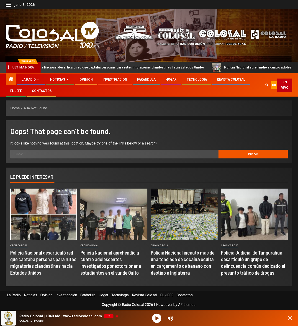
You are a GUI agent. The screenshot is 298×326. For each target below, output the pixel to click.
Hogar (171, 79)
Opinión (86, 79)
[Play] (157, 318)
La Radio (29, 79)
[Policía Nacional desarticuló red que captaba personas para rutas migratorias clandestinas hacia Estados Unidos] (43, 214)
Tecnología (197, 79)
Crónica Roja (19, 245)
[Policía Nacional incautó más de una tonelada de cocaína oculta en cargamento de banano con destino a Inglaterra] (184, 214)
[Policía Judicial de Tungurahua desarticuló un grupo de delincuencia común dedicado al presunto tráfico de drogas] (254, 214)
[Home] (10, 79)
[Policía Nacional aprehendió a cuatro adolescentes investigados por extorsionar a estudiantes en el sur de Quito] (113, 214)
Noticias (57, 79)
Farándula (146, 79)
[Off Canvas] (8, 5)
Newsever (164, 304)
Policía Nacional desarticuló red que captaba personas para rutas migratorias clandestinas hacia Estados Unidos (117, 67)
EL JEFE (16, 91)
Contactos (42, 91)
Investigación (115, 79)
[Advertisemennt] (197, 35)
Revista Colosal (231, 79)
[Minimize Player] (290, 318)
